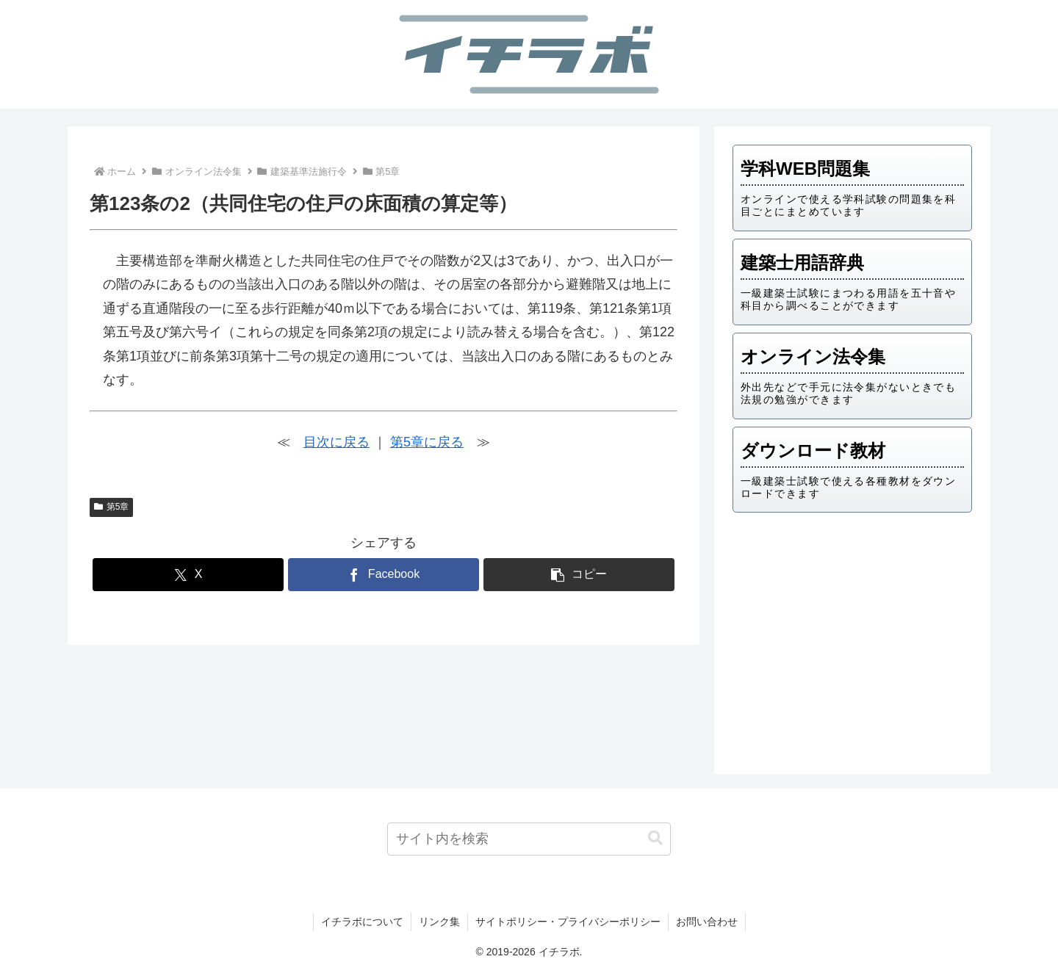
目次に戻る (336, 442)
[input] (529, 839)
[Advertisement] (852, 638)
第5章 (111, 507)
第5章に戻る (427, 442)
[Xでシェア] (188, 574)
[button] (578, 574)
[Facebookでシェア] (383, 574)
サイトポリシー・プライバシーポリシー (568, 921)
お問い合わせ (707, 921)
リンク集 (439, 921)
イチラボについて (362, 921)
